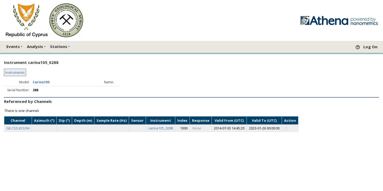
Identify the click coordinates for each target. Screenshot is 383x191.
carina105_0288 (160, 128)
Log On (370, 46)
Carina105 (41, 82)
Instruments (15, 72)
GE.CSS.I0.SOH (18, 128)
